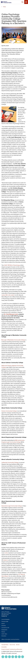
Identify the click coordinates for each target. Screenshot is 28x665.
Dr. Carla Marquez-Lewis (11, 314)
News (4, 6)
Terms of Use (12, 644)
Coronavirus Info (5, 627)
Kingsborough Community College (11, 442)
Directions (3, 635)
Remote (17, 644)
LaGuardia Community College (10, 462)
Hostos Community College (9, 411)
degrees (5, 560)
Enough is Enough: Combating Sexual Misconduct (11, 649)
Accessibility (4, 646)
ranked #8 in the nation (7, 295)
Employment (4, 629)
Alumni (3, 623)
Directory (3, 625)
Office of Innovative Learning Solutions (10, 639)
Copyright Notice (4, 644)
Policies (3, 631)
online (6, 553)
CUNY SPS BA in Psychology (12, 265)
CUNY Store (4, 633)
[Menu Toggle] (26, 2)
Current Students (5, 619)
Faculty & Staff (4, 621)
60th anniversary (19, 440)
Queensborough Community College (11, 506)
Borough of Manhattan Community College (13, 340)
